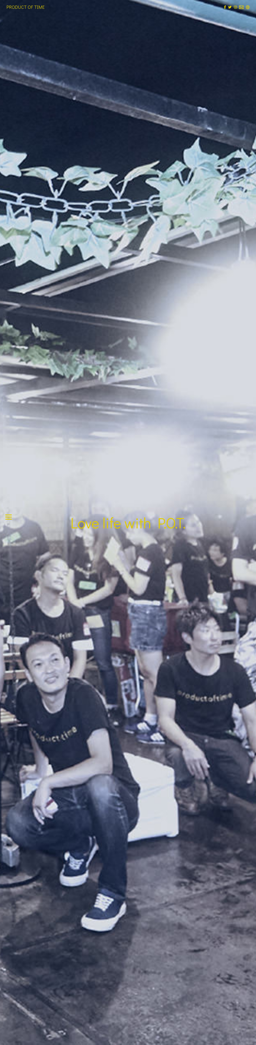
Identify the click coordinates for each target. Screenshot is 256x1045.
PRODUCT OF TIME (25, 7)
